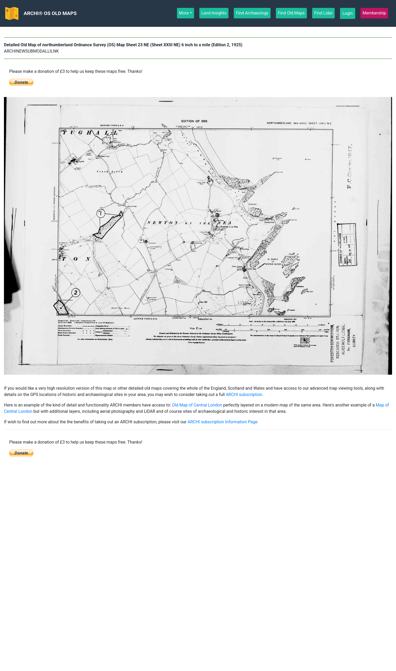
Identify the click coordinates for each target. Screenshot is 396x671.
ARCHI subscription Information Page (222, 421)
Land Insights (214, 13)
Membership (374, 13)
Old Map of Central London (197, 405)
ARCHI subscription (244, 394)
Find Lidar (323, 13)
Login (347, 13)
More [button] (184, 13)
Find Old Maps (291, 13)
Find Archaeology (252, 13)
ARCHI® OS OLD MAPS (50, 13)
